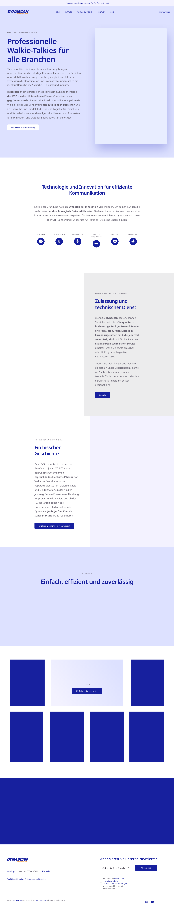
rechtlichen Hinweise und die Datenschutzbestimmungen (115, 881)
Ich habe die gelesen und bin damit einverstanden (115, 883)
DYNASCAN (17, 900)
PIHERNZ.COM (164, 12)
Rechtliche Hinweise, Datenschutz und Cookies (26, 879)
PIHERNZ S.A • (41, 900)
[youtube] (152, 902)
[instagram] (146, 902)
